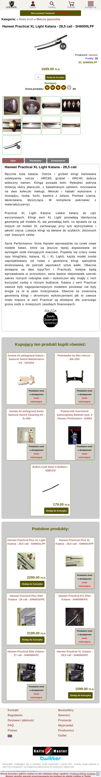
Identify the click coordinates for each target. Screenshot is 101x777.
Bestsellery (66, 710)
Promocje (64, 720)
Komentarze (58, 160)
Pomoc (12, 730)
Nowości (64, 715)
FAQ (11, 725)
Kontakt (13, 710)
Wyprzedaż (65, 725)
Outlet (62, 735)
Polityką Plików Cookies (82, 773)
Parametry (35, 160)
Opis (13, 160)
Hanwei (93, 55)
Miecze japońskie (48, 19)
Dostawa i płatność (21, 720)
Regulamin (15, 715)
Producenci (66, 730)
